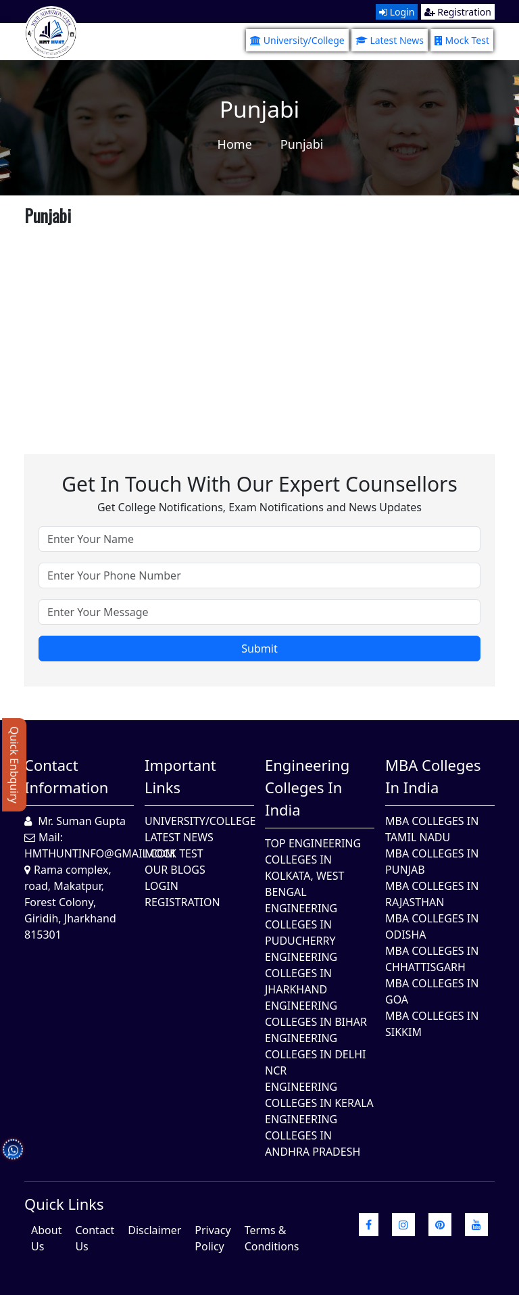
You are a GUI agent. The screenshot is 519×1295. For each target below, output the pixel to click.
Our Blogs (175, 869)
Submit (259, 648)
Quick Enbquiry (14, 764)
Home (235, 144)
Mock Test (462, 40)
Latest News (389, 40)
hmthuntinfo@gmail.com (99, 853)
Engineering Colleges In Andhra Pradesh (312, 1135)
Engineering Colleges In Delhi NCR (315, 1054)
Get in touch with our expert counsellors (259, 484)
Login (396, 11)
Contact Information (66, 776)
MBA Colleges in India (432, 776)
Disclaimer (154, 1230)
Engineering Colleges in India (307, 787)
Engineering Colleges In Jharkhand (301, 973)
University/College (297, 40)
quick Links (64, 1204)
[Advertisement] (259, 326)
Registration (457, 11)
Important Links (180, 776)
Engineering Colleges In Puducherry (301, 924)
